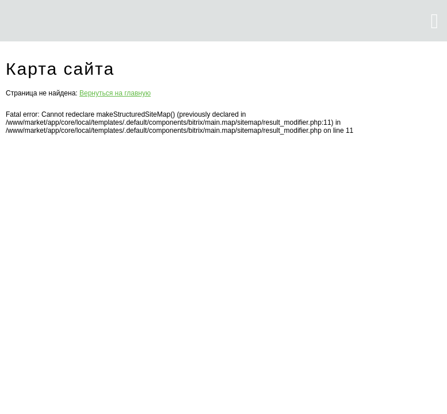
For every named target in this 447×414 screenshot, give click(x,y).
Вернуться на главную (115, 93)
